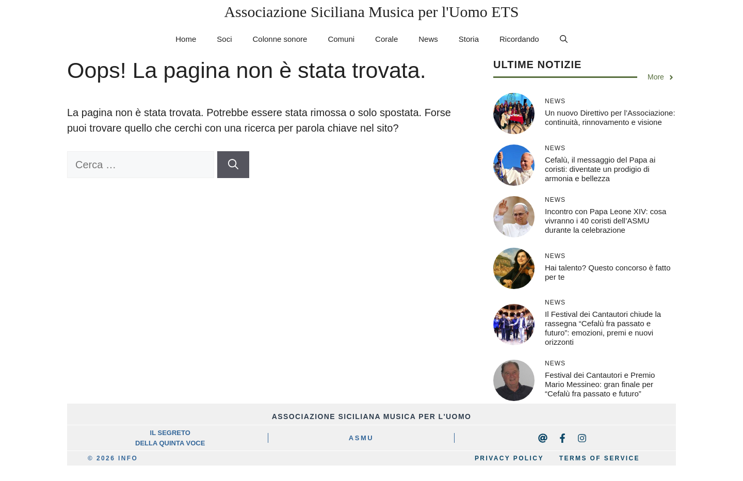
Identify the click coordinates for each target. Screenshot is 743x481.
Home (185, 39)
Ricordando (519, 39)
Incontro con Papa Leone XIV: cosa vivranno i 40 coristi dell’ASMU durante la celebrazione (605, 220)
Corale (386, 39)
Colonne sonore (279, 39)
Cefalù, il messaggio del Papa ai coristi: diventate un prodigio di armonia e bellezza (600, 169)
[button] (564, 39)
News (428, 39)
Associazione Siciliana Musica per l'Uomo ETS (371, 11)
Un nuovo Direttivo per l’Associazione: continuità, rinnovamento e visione (610, 117)
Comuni (341, 39)
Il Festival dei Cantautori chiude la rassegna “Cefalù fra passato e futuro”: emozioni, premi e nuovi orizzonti (603, 328)
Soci (224, 39)
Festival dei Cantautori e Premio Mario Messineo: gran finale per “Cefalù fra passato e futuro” (600, 384)
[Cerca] (233, 164)
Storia (469, 39)
